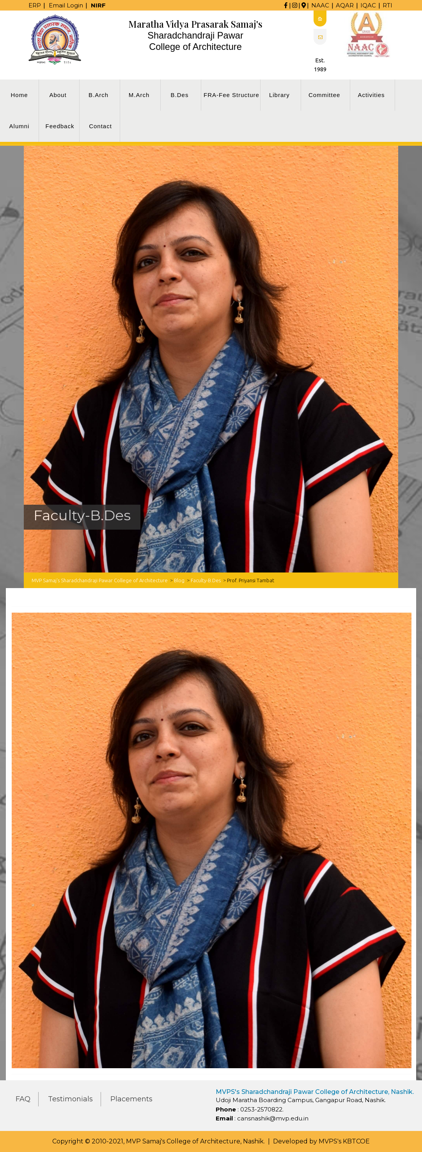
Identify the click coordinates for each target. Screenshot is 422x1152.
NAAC (320, 5)
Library (279, 95)
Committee (324, 95)
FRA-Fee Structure (231, 95)
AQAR (345, 5)
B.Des (180, 95)
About (57, 95)
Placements (131, 1099)
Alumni (19, 126)
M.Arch (139, 95)
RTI (387, 5)
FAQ (23, 1099)
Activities (371, 95)
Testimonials (70, 1099)
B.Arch (98, 95)
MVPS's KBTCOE (344, 1141)
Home (19, 95)
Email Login (66, 5)
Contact (100, 126)
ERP (34, 5)
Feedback (60, 126)
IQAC (368, 5)
